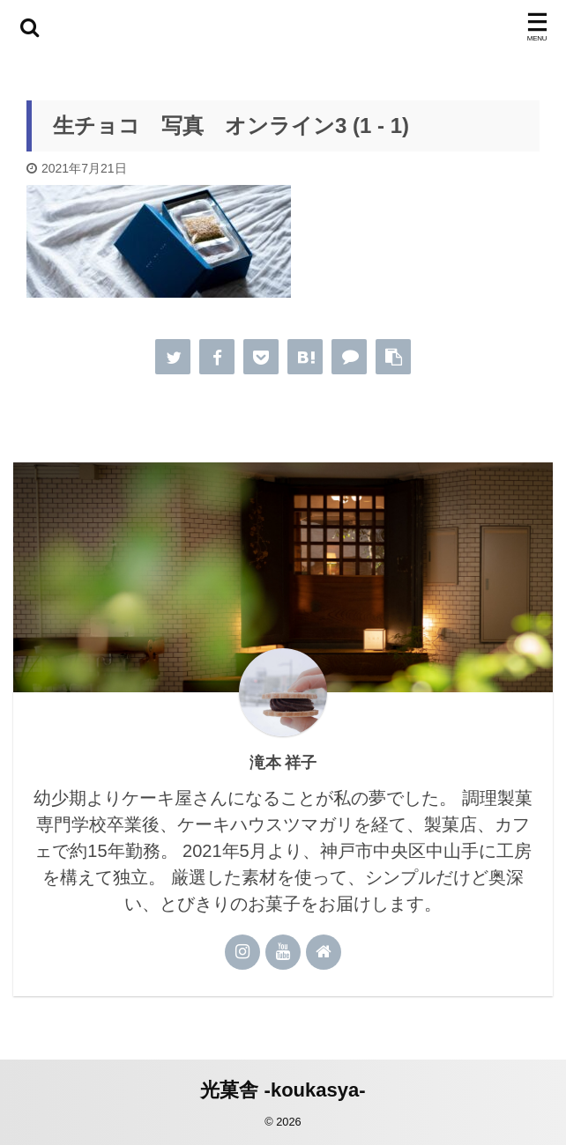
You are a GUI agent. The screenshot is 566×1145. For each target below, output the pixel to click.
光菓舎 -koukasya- (282, 1088)
